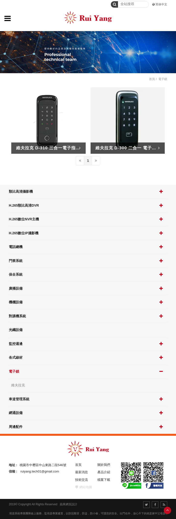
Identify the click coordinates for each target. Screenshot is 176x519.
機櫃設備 (16, 302)
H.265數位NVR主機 (24, 219)
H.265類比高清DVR (24, 205)
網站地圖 (85, 487)
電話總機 (16, 247)
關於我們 (103, 465)
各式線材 (16, 357)
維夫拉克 (18, 385)
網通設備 (16, 413)
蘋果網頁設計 (68, 504)
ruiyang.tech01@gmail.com (40, 471)
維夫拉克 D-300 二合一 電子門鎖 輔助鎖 (135, 148)
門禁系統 (16, 261)
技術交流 (81, 480)
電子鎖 (14, 371)
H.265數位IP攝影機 (23, 233)
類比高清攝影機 (21, 191)
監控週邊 (16, 344)
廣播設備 (16, 288)
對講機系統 (17, 316)
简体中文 (161, 4)
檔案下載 (103, 480)
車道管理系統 (19, 399)
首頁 (152, 79)
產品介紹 (103, 472)
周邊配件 (16, 427)
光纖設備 (16, 330)
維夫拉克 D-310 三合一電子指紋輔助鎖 (54, 148)
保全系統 (16, 274)
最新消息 (81, 472)
